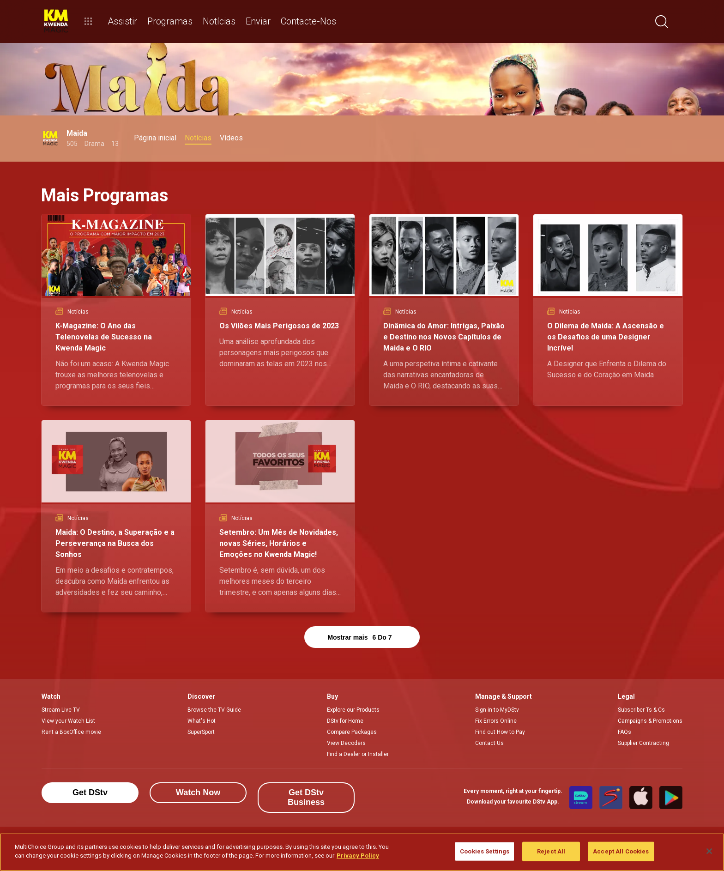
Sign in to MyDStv (497, 710)
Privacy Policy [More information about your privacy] (358, 855)
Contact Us (489, 743)
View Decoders (346, 743)
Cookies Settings (484, 851)
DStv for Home (345, 721)
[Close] (709, 851)
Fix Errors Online (496, 721)
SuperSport (201, 732)
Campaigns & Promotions (650, 721)
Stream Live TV (61, 710)
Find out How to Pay (500, 732)
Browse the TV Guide (214, 710)
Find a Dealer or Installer (358, 754)
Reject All (551, 851)
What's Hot (201, 721)
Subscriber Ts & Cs (641, 710)
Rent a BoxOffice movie (71, 732)
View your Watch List (68, 721)
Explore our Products (353, 710)
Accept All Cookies (621, 851)
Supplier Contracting (643, 743)
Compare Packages (352, 732)
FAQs (624, 732)
